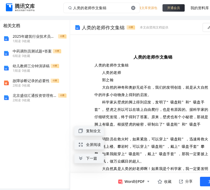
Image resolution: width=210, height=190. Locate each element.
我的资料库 (199, 7)
